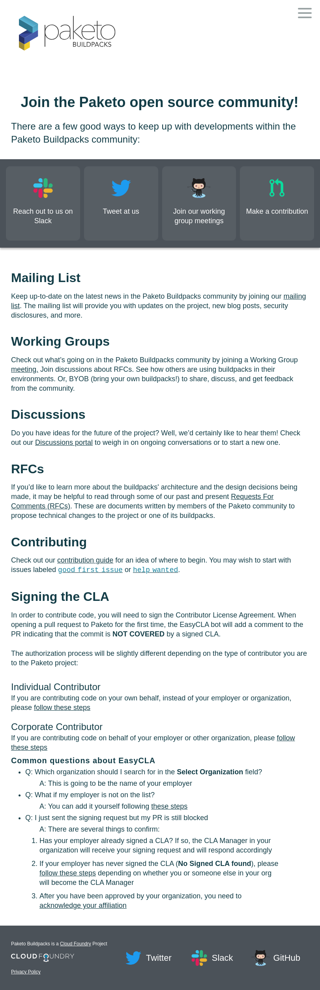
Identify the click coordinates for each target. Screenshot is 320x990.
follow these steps (62, 707)
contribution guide (85, 560)
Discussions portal (64, 442)
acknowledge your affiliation (83, 905)
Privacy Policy (47, 972)
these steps (169, 806)
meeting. (24, 369)
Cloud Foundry (75, 944)
